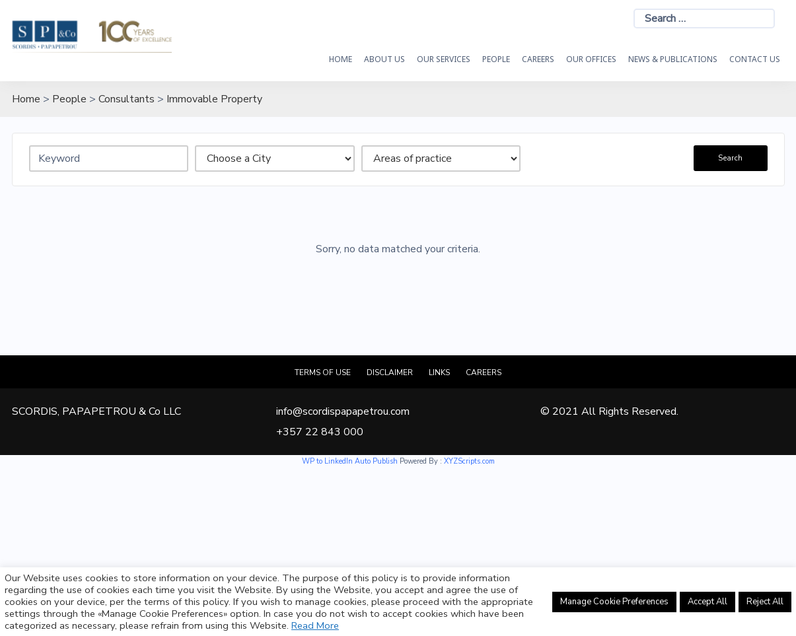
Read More (315, 625)
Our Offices (591, 59)
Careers (538, 59)
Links (439, 372)
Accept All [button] (707, 602)
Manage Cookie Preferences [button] (614, 602)
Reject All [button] (764, 602)
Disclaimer (390, 372)
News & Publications (672, 59)
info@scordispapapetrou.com (343, 411)
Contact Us (754, 59)
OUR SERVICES (443, 59)
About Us (384, 59)
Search (730, 158)
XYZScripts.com (469, 461)
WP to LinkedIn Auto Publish (350, 461)
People (496, 59)
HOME (340, 59)
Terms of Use (323, 372)
